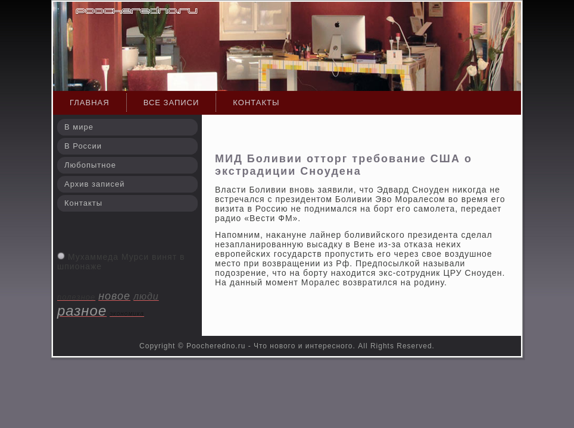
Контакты (256, 102)
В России (83, 145)
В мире (78, 126)
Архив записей (94, 184)
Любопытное (90, 164)
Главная (90, 102)
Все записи (171, 102)
